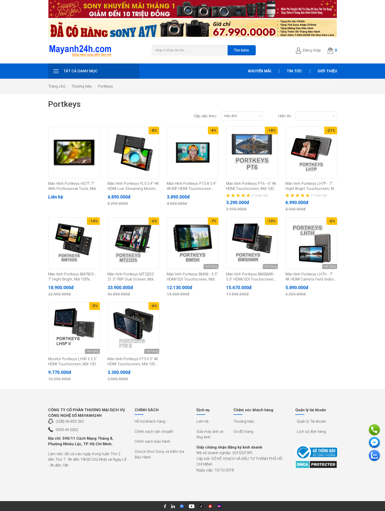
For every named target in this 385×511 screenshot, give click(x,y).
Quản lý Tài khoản (311, 421)
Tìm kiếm (241, 50)
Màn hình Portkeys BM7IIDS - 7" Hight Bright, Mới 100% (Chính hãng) (72, 277)
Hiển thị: (284, 116)
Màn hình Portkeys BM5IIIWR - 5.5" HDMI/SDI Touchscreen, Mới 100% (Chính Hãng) (250, 277)
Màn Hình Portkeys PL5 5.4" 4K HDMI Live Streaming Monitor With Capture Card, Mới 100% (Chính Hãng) (133, 186)
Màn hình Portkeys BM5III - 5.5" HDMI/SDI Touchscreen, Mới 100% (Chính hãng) (192, 277)
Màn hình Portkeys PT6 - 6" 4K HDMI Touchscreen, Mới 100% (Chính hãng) (251, 186)
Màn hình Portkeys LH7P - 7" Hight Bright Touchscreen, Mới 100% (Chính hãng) (311, 186)
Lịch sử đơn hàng (311, 431)
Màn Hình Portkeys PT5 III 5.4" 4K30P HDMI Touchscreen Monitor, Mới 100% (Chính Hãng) (191, 186)
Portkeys (105, 86)
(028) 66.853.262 (70, 421)
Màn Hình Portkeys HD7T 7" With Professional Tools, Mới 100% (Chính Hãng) (72, 186)
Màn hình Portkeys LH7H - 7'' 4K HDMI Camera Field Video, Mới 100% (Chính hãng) (310, 277)
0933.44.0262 (67, 429)
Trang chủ (56, 86)
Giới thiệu (327, 71)
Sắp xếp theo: (205, 116)
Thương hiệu (81, 86)
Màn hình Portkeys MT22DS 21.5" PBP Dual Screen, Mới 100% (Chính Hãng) (130, 277)
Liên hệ (202, 421)
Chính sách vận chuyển (154, 431)
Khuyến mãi (259, 71)
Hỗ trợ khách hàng (150, 421)
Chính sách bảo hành (152, 441)
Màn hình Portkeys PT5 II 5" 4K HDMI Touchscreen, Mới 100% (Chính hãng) (132, 362)
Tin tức (294, 71)
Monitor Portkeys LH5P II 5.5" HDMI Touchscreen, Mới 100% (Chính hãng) (73, 362)
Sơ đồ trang (243, 431)
